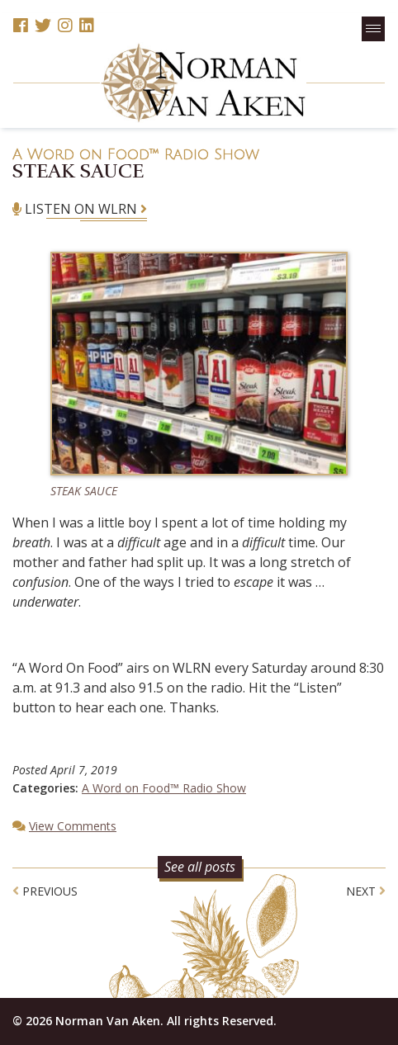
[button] (373, 29)
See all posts (199, 867)
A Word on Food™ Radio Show (135, 154)
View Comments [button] (72, 826)
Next (366, 891)
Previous (45, 891)
